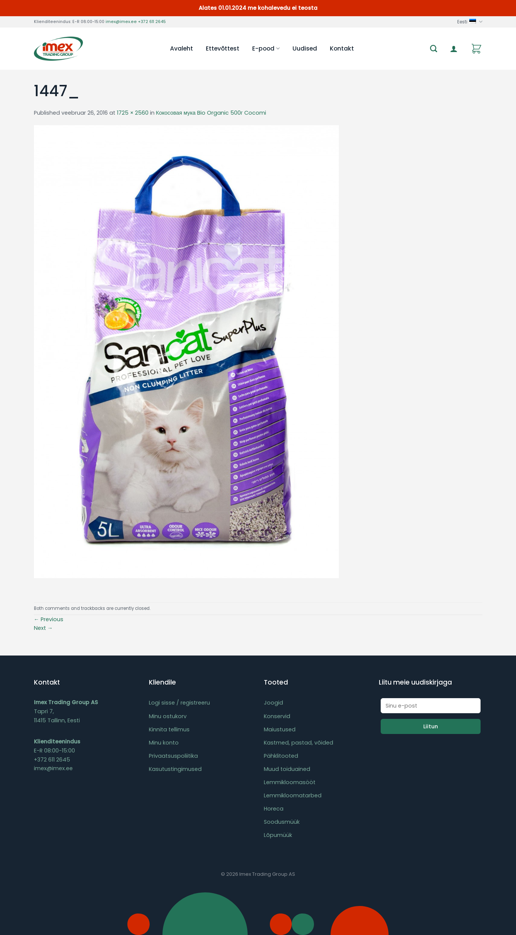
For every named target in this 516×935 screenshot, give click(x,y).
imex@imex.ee (121, 22)
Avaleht (181, 48)
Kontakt (342, 48)
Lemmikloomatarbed (293, 795)
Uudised (304, 48)
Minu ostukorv (168, 716)
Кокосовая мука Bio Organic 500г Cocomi (211, 113)
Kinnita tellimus (169, 729)
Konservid (277, 716)
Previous (48, 619)
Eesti (469, 21)
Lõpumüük (278, 835)
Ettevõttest (222, 48)
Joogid (273, 702)
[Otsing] (433, 49)
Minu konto (164, 742)
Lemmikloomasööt (289, 782)
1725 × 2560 (133, 113)
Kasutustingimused (175, 769)
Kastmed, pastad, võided (298, 742)
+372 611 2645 (152, 22)
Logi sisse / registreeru (179, 702)
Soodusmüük (282, 822)
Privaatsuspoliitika (173, 756)
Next (43, 628)
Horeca (273, 808)
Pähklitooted (281, 756)
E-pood (265, 48)
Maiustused (280, 729)
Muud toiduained (287, 769)
